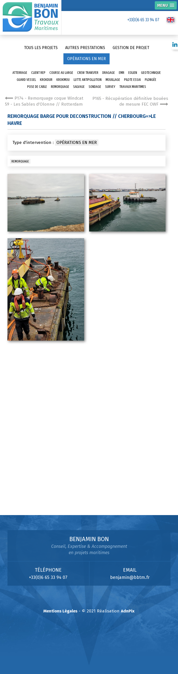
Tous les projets (41, 47)
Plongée (150, 80)
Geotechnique (151, 73)
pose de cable (37, 87)
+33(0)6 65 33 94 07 (143, 20)
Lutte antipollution (88, 80)
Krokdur (46, 80)
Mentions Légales (60, 611)
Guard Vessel (26, 80)
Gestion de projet (131, 47)
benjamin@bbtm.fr (130, 577)
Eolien (132, 73)
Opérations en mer (86, 58)
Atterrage (19, 73)
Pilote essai (132, 80)
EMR (121, 73)
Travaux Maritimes (132, 87)
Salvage (79, 87)
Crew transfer (87, 73)
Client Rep (38, 73)
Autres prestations (85, 47)
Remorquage (60, 87)
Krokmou (63, 80)
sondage (95, 87)
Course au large (61, 73)
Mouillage (113, 80)
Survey (110, 87)
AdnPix (128, 611)
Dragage (108, 73)
